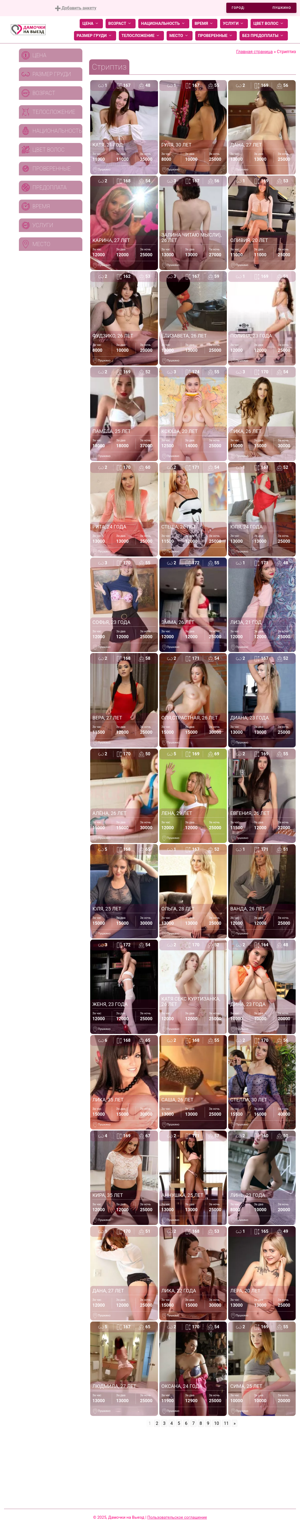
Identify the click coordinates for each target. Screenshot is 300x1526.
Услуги (234, 23)
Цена (91, 23)
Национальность (163, 23)
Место (179, 35)
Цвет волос (269, 23)
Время (205, 23)
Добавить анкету (75, 8)
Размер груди (95, 35)
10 (216, 1423)
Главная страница (254, 51)
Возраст (120, 23)
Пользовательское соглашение (177, 1517)
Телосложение (141, 35)
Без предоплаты (263, 35)
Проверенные (216, 35)
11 (226, 1423)
